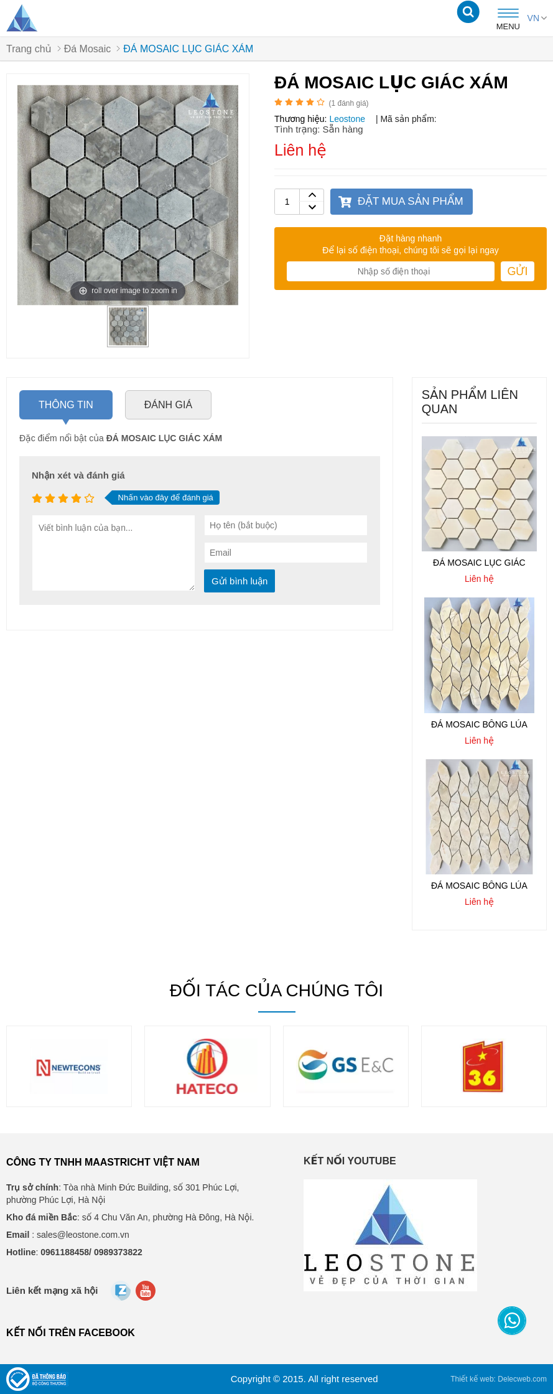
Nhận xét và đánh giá (78, 475)
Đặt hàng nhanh (410, 238)
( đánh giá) (349, 103)
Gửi (517, 271)
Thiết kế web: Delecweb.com (498, 1379)
